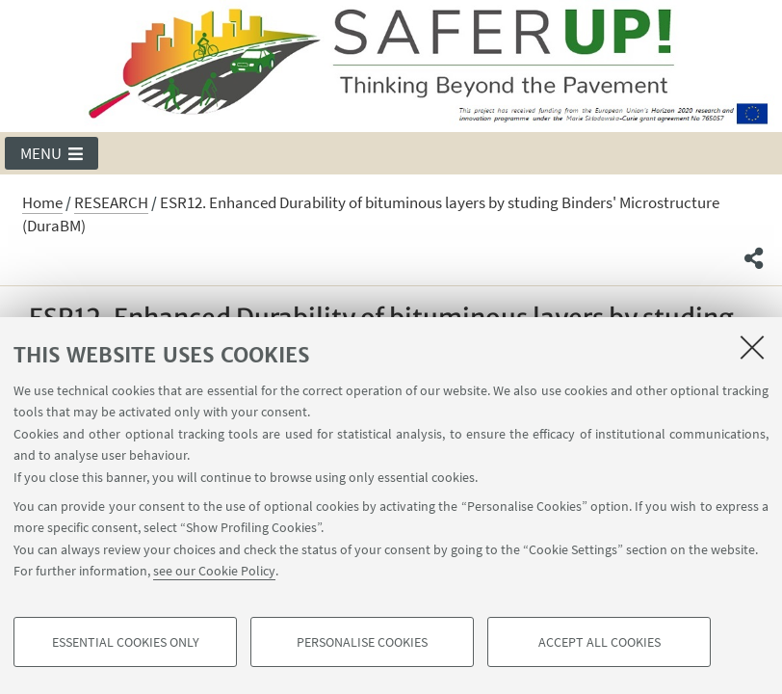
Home (42, 202)
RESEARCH (111, 202)
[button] (51, 153)
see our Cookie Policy (214, 570)
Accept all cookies (599, 642)
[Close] (752, 347)
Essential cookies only (125, 642)
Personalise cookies (362, 642)
